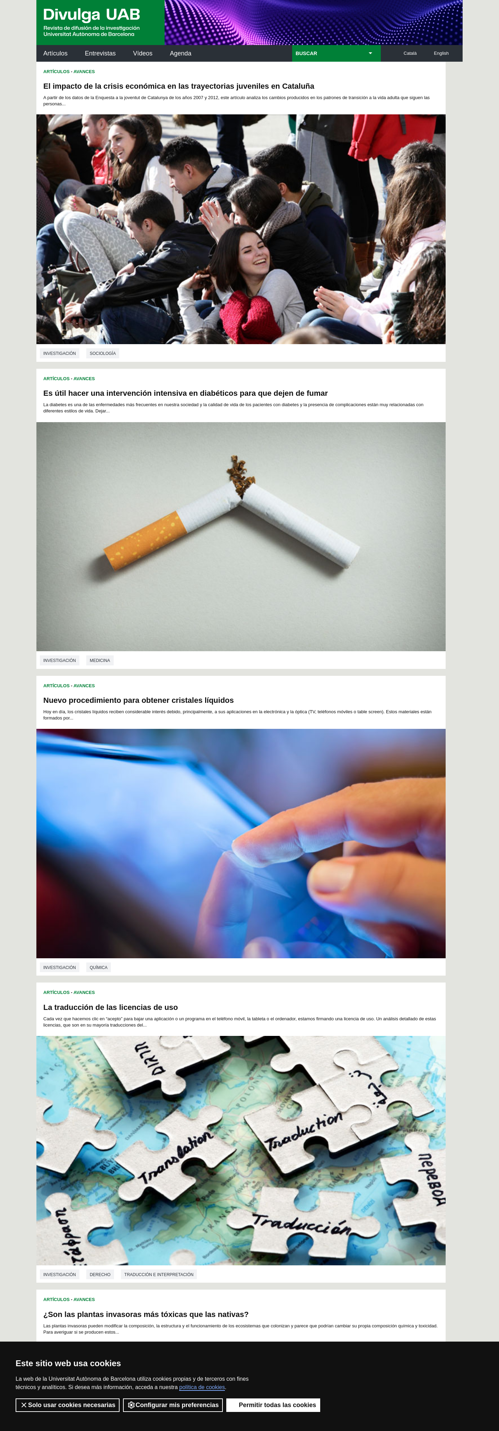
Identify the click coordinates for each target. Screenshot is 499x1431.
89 (303, 1108)
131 (347, 1121)
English (441, 53)
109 (301, 1115)
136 (197, 1127)
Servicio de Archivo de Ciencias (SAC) (243, 1178)
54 (195, 1102)
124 (267, 1121)
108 (289, 1115)
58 (231, 1102)
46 (331, 1096)
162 (290, 1133)
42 (294, 1096)
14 (252, 1090)
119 (209, 1121)
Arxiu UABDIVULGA (69, 1174)
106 (266, 1115)
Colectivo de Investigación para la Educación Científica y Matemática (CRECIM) (328, 1217)
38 (258, 1096)
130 (336, 1121)
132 (151, 1127)
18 (288, 1090)
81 (231, 1108)
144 (290, 1127)
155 (209, 1133)
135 (186, 1127)
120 (221, 1121)
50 (159, 1102)
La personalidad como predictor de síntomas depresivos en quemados (337, 901)
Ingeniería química (174, 1061)
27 (159, 1096)
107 (277, 1115)
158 (243, 1133)
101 (209, 1115)
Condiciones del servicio (159, 1330)
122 (243, 1121)
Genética (347, 857)
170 (239, 1141)
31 (195, 1096)
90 (312, 1108)
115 (163, 1121)
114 (151, 1121)
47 (340, 1096)
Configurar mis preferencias (173, 1405)
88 (294, 1108)
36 (240, 1096)
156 (221, 1133)
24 (342, 1090)
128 (313, 1121)
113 (347, 1115)
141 (255, 1127)
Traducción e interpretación (372, 447)
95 (150, 1115)
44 (312, 1096)
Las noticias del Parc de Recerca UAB (76, 1232)
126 (290, 1121)
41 (285, 1096)
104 (243, 1115)
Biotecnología (389, 857)
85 (267, 1108)
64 (285, 1102)
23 (333, 1090)
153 (186, 1133)
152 (174, 1133)
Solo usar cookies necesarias (67, 1405)
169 (227, 1141)
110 (312, 1115)
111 (323, 1115)
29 (177, 1096)
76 (186, 1108)
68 (321, 1102)
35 (231, 1096)
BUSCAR (306, 53)
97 (168, 1115)
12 (233, 1090)
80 (222, 1108)
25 (351, 1090)
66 (303, 1102)
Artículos (55, 53)
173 (273, 1141)
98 (178, 1115)
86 (276, 1108)
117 (186, 1121)
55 (204, 1102)
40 (276, 1096)
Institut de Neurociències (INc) (417, 1178)
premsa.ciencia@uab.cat (287, 1294)
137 (209, 1127)
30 (186, 1096)
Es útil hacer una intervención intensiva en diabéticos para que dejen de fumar (333, 90)
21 (315, 1090)
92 (331, 1108)
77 (195, 1108)
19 (297, 1090)
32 (204, 1096)
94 (349, 1108)
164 (313, 1133)
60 (249, 1102)
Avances (84, 71)
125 (278, 1121)
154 (197, 1133)
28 (168, 1096)
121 (232, 1121)
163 (301, 1133)
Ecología (206, 652)
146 (313, 1127)
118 (197, 1121)
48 (349, 1096)
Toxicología (104, 652)
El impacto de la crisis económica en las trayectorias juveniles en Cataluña (116, 90)
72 (150, 1108)
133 (163, 1127)
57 (222, 1102)
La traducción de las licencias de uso (323, 291)
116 (174, 1121)
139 (232, 1127)
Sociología (103, 251)
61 (258, 1102)
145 (301, 1127)
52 (177, 1102)
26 (150, 1096)
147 (325, 1127)
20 (306, 1090)
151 (163, 1133)
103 (231, 1115)
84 (258, 1108)
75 (177, 1108)
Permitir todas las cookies (273, 1405)
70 (340, 1102)
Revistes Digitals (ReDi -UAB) (151, 1209)
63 (276, 1102)
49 (150, 1102)
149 (347, 1127)
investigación (59, 251)
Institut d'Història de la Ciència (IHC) (329, 1178)
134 (174, 1127)
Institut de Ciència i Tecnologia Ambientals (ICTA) (414, 1213)
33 (213, 1096)
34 (222, 1096)
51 (168, 1102)
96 (159, 1115)
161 (278, 1133)
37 (249, 1096)
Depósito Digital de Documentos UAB (239, 1209)
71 (349, 1102)
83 (249, 1108)
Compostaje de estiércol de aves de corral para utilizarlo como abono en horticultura (128, 901)
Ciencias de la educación (119, 857)
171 (250, 1141)
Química (98, 447)
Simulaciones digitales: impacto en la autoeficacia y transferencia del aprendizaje (350, 491)
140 (243, 1127)
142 (267, 1127)
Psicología (350, 1061)
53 (186, 1102)
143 (278, 1127)
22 (324, 1090)
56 (213, 1102)
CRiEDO (310, 1253)
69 (331, 1102)
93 (340, 1108)
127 (301, 1121)
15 (261, 1090)
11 (224, 1090)
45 (321, 1096)
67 (312, 1102)
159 (255, 1133)
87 (285, 1108)
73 (159, 1108)
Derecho (313, 447)
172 (262, 1141)
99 (187, 1115)
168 (216, 1141)
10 (215, 1090)
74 (168, 1108)
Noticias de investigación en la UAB (76, 1201)
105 (254, 1115)
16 (270, 1090)
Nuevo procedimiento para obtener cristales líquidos (138, 291)
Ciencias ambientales (156, 652)
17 (279, 1090)
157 (232, 1133)
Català (410, 53)
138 (221, 1127)
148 (336, 1127)
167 (347, 1133)
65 (294, 1102)
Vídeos (142, 53)
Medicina (313, 251)
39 (267, 1096)
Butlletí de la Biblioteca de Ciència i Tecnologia (159, 1178)
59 (240, 1102)
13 (243, 1090)
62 (267, 1102)
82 (240, 1108)
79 (213, 1108)
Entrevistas (100, 53)
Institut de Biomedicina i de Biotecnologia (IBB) (416, 1248)
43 (303, 1096)
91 (321, 1108)
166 (336, 1133)
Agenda (180, 53)
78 (204, 1108)
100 (197, 1115)
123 (255, 1121)
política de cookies (202, 1387)
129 (325, 1121)
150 (151, 1133)
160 (267, 1133)
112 (335, 1115)
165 (325, 1133)
